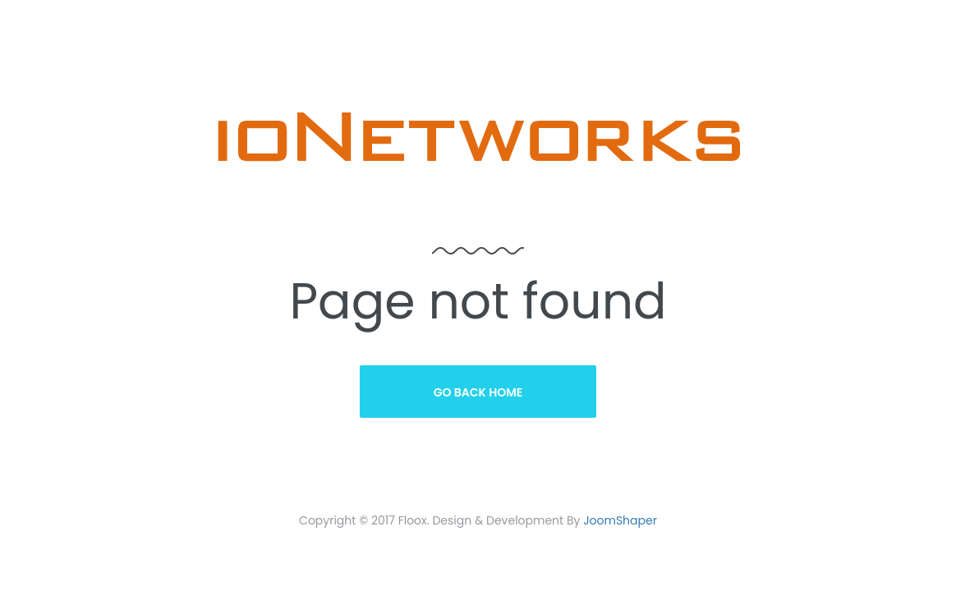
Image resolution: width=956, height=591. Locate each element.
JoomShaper (620, 520)
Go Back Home (478, 392)
